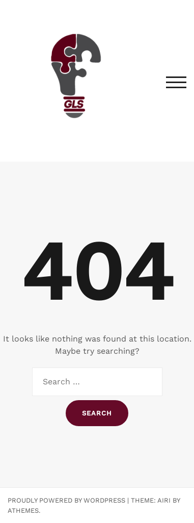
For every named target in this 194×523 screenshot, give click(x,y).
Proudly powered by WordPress (66, 500)
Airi (164, 500)
